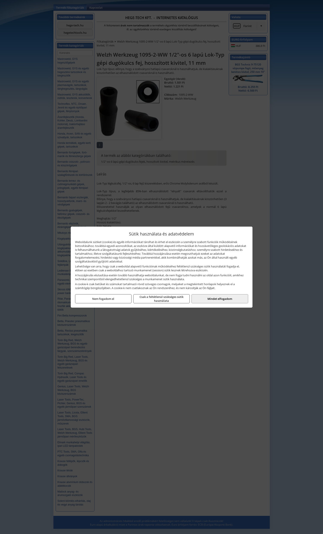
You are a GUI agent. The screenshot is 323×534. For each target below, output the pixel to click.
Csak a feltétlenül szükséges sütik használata (161, 299)
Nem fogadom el (103, 299)
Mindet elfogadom (219, 299)
